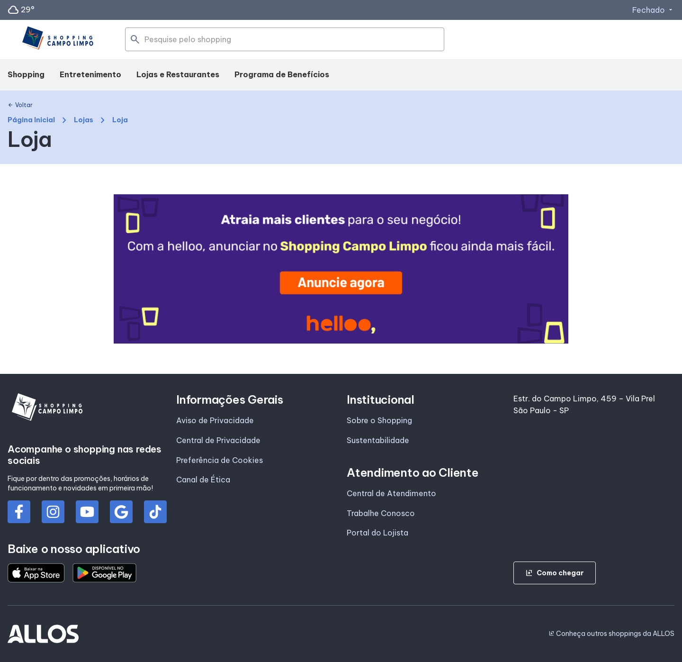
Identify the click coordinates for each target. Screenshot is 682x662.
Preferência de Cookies (219, 460)
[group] (341, 269)
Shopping (26, 74)
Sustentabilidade (378, 440)
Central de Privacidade (218, 440)
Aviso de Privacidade (215, 420)
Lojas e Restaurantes (177, 74)
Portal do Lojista (377, 532)
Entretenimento (90, 74)
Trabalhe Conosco (381, 513)
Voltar (20, 105)
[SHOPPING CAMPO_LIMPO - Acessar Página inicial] (57, 40)
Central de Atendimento (391, 493)
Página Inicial (31, 120)
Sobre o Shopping (379, 420)
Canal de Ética (203, 479)
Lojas (83, 120)
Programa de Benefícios (281, 74)
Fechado (653, 10)
